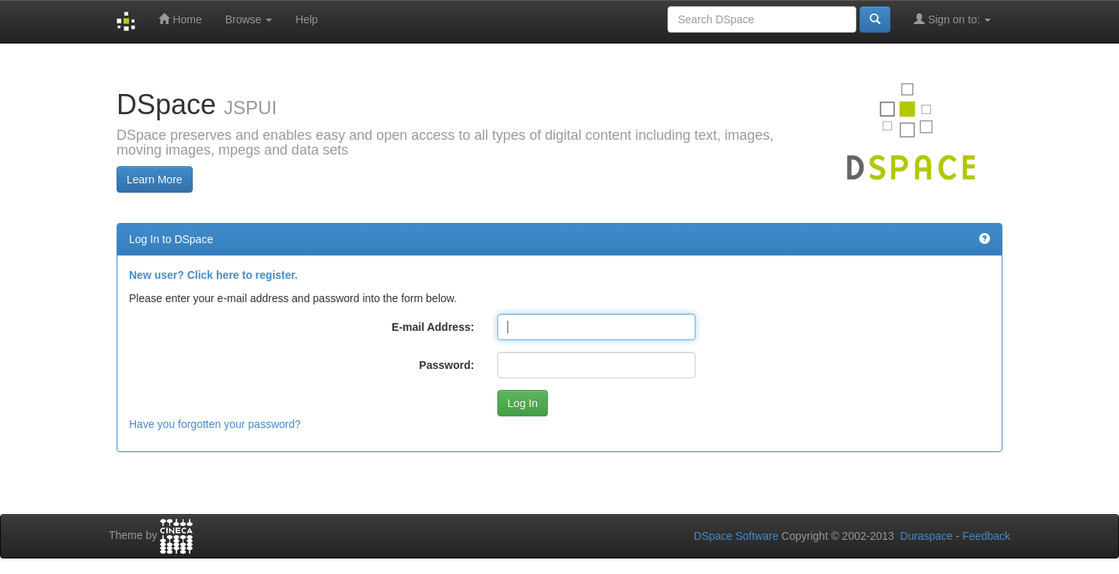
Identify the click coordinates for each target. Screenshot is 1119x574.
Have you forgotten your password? (215, 424)
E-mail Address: (433, 327)
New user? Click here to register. (213, 275)
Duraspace (926, 536)
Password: (446, 365)
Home (180, 19)
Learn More (155, 179)
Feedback (986, 536)
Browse (249, 19)
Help (306, 19)
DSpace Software (736, 536)
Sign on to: (952, 19)
